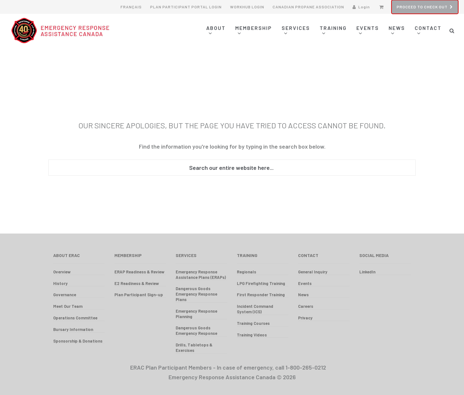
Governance (64, 294)
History (60, 283)
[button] (452, 30)
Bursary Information (73, 329)
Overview (62, 271)
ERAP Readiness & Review (139, 271)
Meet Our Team (67, 306)
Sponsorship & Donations (77, 341)
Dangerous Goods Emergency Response (196, 330)
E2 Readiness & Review (136, 283)
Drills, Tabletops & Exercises (194, 347)
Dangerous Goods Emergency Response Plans (196, 294)
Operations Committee (75, 317)
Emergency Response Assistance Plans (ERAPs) (201, 274)
